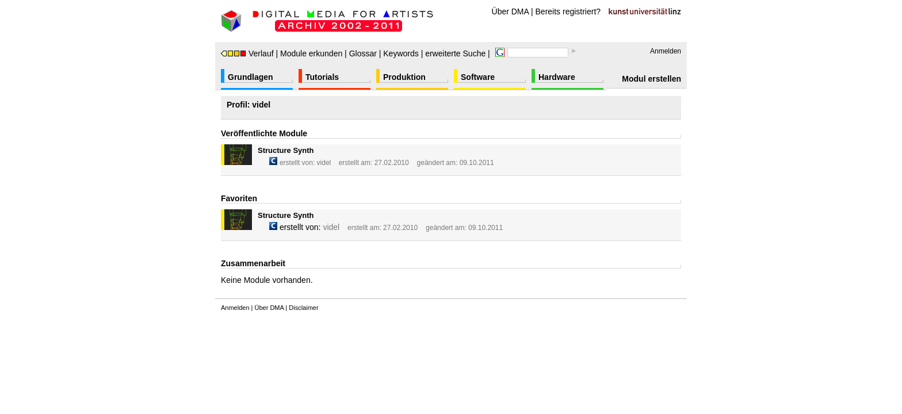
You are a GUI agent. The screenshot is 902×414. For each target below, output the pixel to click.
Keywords (400, 53)
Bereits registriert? (568, 11)
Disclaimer (303, 307)
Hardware (556, 77)
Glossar (363, 53)
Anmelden (665, 51)
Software (478, 77)
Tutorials (322, 77)
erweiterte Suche (455, 53)
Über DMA (510, 11)
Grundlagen (250, 77)
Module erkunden (311, 53)
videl (324, 163)
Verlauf (247, 53)
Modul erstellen (651, 78)
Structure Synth (286, 150)
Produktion (404, 77)
